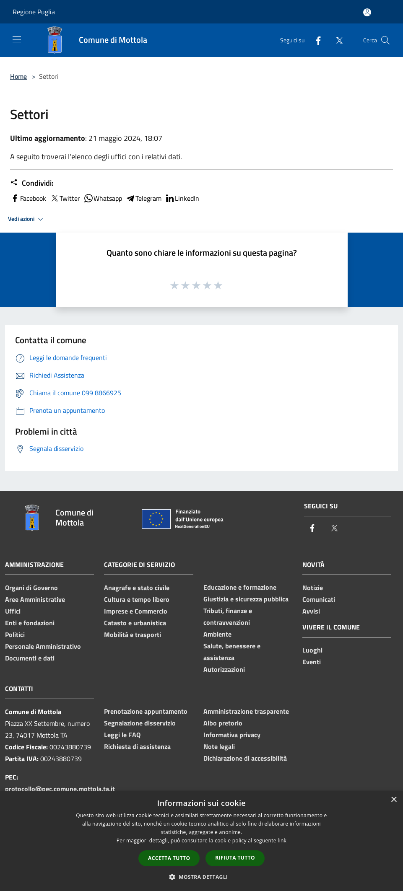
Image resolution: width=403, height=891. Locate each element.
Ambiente (217, 634)
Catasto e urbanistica (135, 623)
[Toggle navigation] (17, 39)
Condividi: (31, 183)
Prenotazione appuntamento (145, 711)
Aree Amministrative (35, 599)
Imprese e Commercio (135, 611)
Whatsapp (102, 198)
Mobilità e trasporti (132, 634)
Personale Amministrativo (43, 646)
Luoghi (312, 650)
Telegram (143, 198)
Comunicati (318, 599)
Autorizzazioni (224, 669)
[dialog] (201, 841)
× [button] (393, 800)
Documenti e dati (30, 658)
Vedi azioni (27, 219)
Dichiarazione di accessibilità (245, 758)
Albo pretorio (222, 723)
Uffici (13, 611)
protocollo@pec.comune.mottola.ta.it (60, 789)
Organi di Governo (31, 588)
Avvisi (311, 611)
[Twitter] (336, 40)
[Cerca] (385, 40)
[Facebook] (315, 40)
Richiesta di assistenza (137, 746)
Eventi (311, 662)
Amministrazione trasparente (246, 711)
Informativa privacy (231, 735)
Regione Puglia (34, 12)
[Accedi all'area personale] (367, 12)
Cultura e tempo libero (136, 599)
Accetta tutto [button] (169, 858)
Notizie (312, 588)
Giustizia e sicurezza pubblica (246, 599)
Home (18, 76)
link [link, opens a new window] (282, 840)
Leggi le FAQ (122, 735)
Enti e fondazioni (30, 623)
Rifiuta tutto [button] (235, 857)
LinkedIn (182, 198)
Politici (15, 634)
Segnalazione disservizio (140, 723)
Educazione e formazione (239, 587)
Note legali (219, 746)
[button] (201, 877)
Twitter (64, 198)
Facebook (28, 198)
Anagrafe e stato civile (136, 588)
